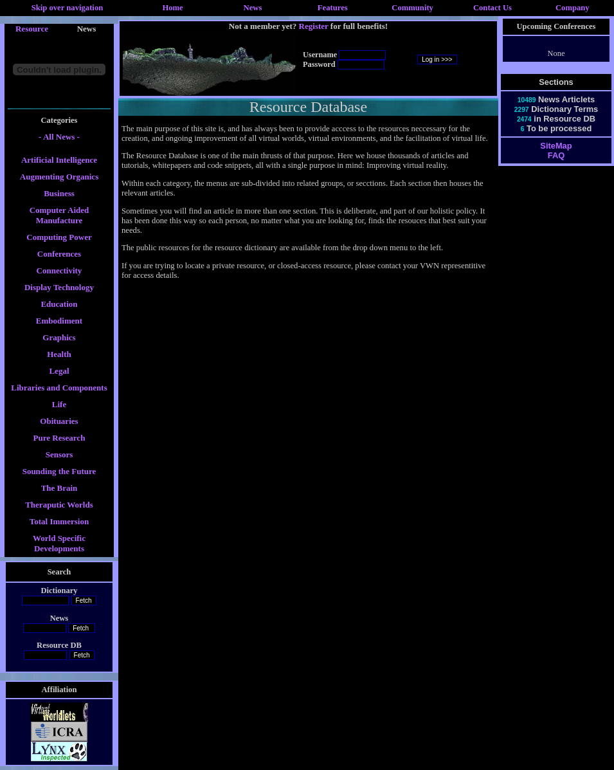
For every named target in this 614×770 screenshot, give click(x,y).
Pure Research (59, 438)
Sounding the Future (59, 471)
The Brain (59, 488)
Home (172, 7)
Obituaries (59, 421)
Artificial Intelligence (59, 160)
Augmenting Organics (59, 176)
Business (59, 193)
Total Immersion (59, 521)
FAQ (556, 155)
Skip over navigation (68, 7)
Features (333, 7)
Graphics (58, 337)
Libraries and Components (59, 387)
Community (412, 7)
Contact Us (492, 7)
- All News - (59, 137)
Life (59, 404)
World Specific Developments (59, 543)
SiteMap (556, 146)
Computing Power (58, 237)
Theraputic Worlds (59, 504)
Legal (59, 371)
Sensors (59, 454)
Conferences (59, 254)
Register (314, 26)
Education (59, 304)
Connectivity (59, 270)
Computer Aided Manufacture (59, 215)
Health (59, 354)
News (253, 7)
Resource (31, 28)
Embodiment (59, 320)
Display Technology (59, 287)
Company (572, 7)
